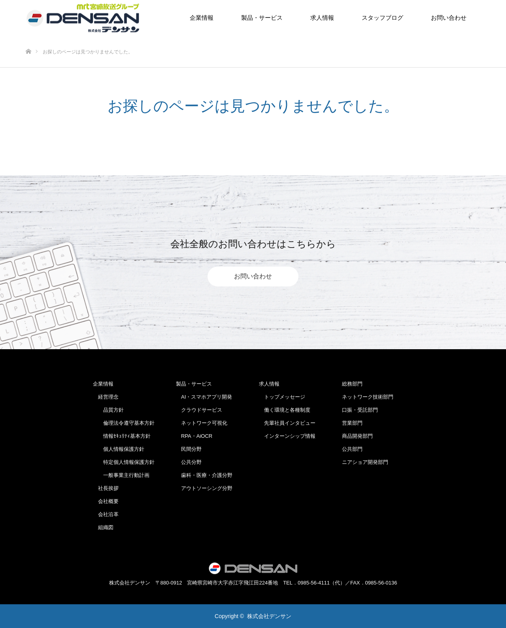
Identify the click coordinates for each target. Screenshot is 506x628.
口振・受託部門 (360, 410)
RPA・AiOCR (194, 436)
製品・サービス (262, 17)
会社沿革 (106, 514)
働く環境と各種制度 (284, 410)
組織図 (103, 527)
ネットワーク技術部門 (367, 397)
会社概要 (106, 501)
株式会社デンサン (269, 616)
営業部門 (352, 423)
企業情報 (201, 17)
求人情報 (322, 17)
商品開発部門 (357, 436)
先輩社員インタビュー (287, 423)
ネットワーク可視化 (201, 423)
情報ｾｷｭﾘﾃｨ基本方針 (122, 436)
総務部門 (352, 384)
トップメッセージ (282, 397)
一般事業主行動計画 (121, 475)
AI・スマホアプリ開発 (204, 397)
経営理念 (106, 397)
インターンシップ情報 (287, 436)
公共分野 (189, 462)
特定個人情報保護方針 (124, 462)
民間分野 (189, 449)
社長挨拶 (106, 488)
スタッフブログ (382, 17)
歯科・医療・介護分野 (204, 475)
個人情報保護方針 (118, 449)
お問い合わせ (448, 17)
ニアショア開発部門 (365, 462)
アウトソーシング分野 (204, 488)
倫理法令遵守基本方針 (124, 423)
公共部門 (352, 449)
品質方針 (108, 410)
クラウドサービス (199, 410)
